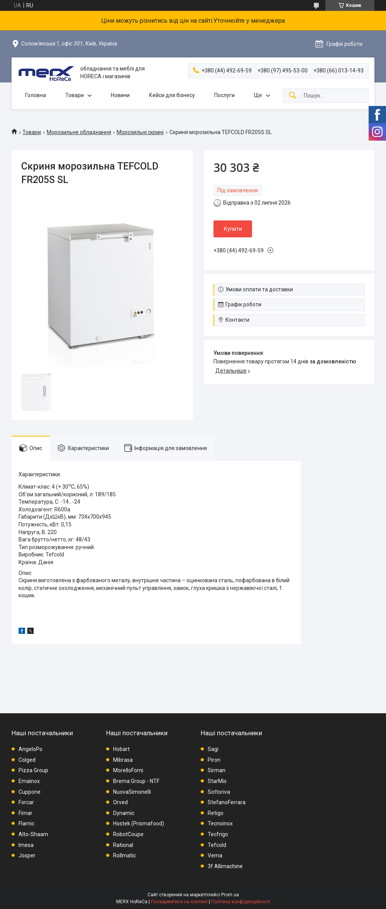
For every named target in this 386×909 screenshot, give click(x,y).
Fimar (25, 813)
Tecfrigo (218, 834)
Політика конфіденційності (240, 901)
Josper (27, 855)
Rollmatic (124, 855)
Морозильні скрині (140, 132)
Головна (35, 95)
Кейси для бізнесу (172, 95)
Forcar (26, 802)
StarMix (217, 781)
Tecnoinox (220, 823)
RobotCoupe (128, 834)
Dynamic (123, 813)
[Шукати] (292, 96)
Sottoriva (219, 792)
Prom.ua (230, 894)
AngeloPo (30, 749)
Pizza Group (33, 770)
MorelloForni (128, 770)
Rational (123, 845)
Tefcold (217, 845)
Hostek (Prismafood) (138, 823)
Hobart (121, 749)
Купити (233, 229)
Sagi (213, 749)
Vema (215, 855)
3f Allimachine (225, 866)
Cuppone (30, 792)
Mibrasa (123, 760)
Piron (214, 760)
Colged (27, 760)
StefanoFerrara (226, 802)
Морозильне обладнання (79, 132)
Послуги (224, 95)
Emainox (29, 781)
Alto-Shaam (33, 834)
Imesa (26, 845)
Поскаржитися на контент (179, 901)
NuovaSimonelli (132, 792)
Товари (74, 95)
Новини (120, 95)
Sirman (216, 770)
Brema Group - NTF (136, 781)
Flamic (26, 823)
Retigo (215, 813)
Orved (120, 802)
